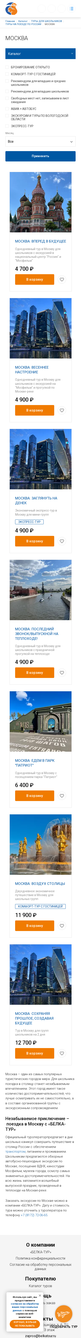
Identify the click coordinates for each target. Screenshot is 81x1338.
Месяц (9, 133)
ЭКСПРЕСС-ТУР (22, 126)
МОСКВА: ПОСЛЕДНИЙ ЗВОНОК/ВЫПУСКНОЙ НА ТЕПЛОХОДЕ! (36, 614)
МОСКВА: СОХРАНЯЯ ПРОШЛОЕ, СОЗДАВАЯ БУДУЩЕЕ (34, 982)
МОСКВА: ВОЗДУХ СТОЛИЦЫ (40, 854)
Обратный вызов (42, 9)
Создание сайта (50, 1333)
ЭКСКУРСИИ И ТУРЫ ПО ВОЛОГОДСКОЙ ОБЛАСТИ (39, 117)
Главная (10, 21)
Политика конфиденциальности (40, 1217)
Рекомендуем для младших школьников (40, 91)
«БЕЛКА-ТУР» (40, 1211)
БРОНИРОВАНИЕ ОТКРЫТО (30, 67)
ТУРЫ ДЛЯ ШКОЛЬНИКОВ (46, 21)
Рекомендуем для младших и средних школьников (38, 82)
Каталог (23, 21)
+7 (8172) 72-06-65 (57, 1301)
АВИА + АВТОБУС (23, 109)
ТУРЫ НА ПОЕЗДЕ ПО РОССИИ (23, 24)
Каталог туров (40, 1245)
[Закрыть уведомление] (40, 1295)
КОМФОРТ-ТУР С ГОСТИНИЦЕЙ (33, 74)
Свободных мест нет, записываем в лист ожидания (40, 100)
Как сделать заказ (40, 1262)
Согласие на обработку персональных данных (40, 1225)
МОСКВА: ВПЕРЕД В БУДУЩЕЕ (40, 241)
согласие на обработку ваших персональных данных (25, 1307)
